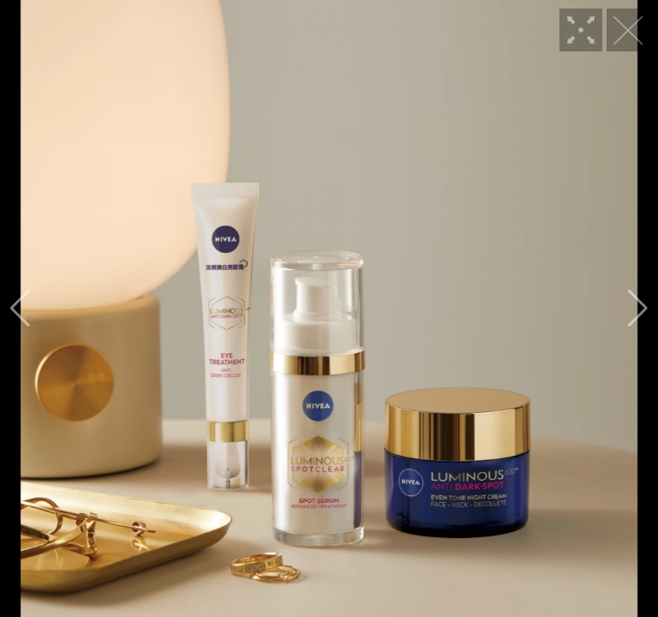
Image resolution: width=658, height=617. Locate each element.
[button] (20, 308)
